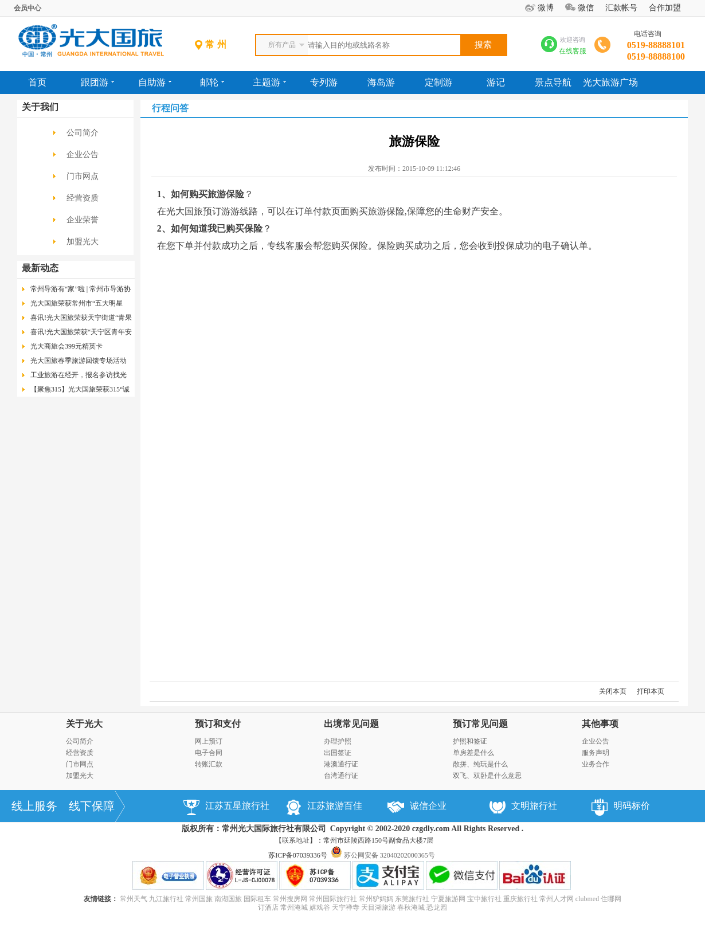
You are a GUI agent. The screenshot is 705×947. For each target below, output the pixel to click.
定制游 (438, 82)
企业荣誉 (82, 220)
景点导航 (553, 82)
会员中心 (27, 8)
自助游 (154, 82)
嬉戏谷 (320, 907)
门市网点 (82, 176)
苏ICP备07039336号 (297, 855)
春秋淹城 (411, 907)
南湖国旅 (228, 899)
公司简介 (82, 132)
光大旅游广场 (610, 82)
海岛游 (381, 82)
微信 (586, 7)
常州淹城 (294, 907)
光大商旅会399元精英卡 (66, 346)
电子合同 (208, 753)
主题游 (269, 82)
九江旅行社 (166, 899)
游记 (496, 82)
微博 (546, 7)
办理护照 (337, 741)
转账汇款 (208, 764)
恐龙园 (436, 907)
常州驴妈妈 (376, 899)
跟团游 (97, 82)
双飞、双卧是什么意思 (487, 776)
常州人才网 (556, 899)
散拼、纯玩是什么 (480, 764)
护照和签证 (470, 741)
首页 (37, 82)
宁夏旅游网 (448, 899)
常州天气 (133, 899)
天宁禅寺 (345, 907)
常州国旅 (199, 899)
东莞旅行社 (412, 899)
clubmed (587, 899)
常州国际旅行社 (333, 899)
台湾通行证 (341, 776)
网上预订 (208, 741)
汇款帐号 (621, 7)
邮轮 (212, 82)
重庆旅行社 (520, 899)
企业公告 (82, 154)
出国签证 (337, 753)
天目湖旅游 (378, 907)
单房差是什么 (473, 753)
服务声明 (595, 753)
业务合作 (595, 764)
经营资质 (82, 198)
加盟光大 (82, 241)
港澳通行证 (341, 764)
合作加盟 (665, 7)
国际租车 (257, 899)
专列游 (324, 82)
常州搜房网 (290, 899)
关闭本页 (612, 691)
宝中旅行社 (484, 899)
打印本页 (650, 691)
